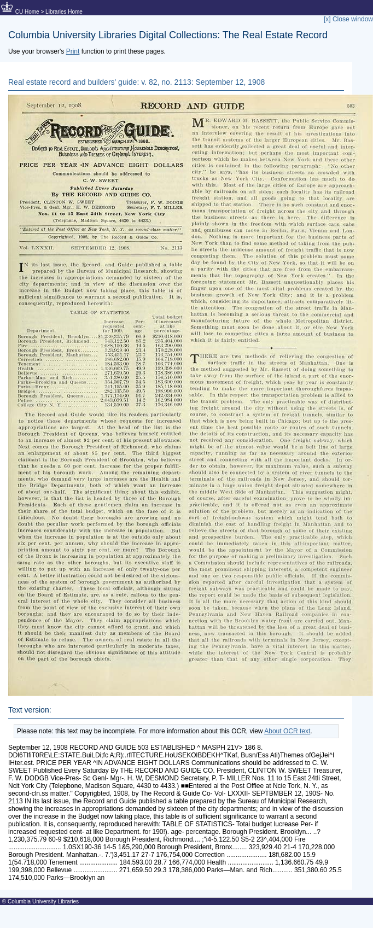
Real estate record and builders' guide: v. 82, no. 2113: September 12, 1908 (136, 82)
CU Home (27, 12)
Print (73, 51)
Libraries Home (64, 12)
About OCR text (287, 731)
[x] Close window (348, 19)
